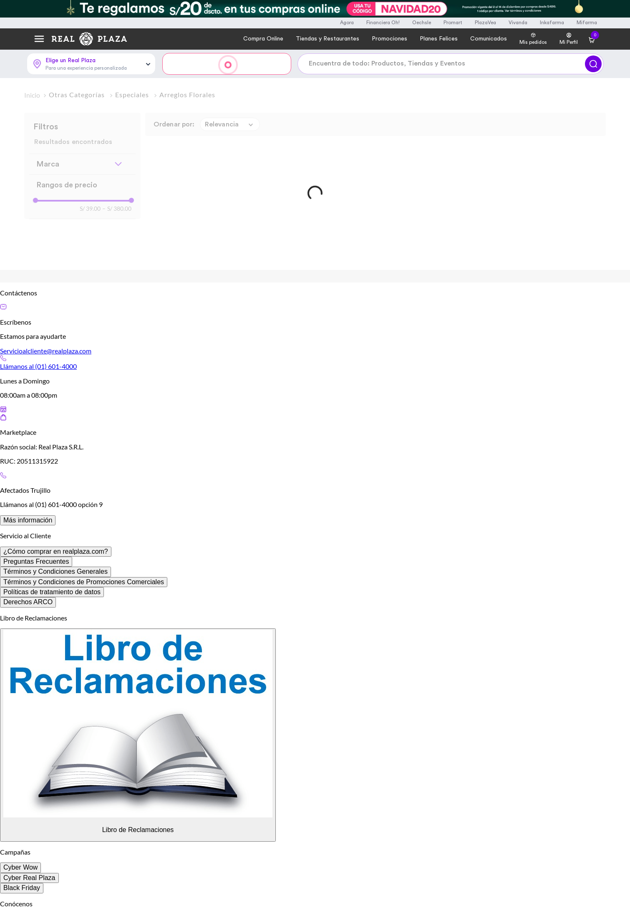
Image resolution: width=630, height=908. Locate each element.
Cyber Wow (20, 867)
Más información (27, 520)
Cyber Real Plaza (29, 877)
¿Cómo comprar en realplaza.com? (55, 551)
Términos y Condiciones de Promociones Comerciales (83, 581)
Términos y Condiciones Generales (55, 571)
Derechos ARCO (28, 601)
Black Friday (21, 887)
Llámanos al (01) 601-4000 (38, 366)
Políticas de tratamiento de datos (52, 591)
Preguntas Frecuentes (36, 561)
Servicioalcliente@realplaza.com (45, 351)
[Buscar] (593, 63)
